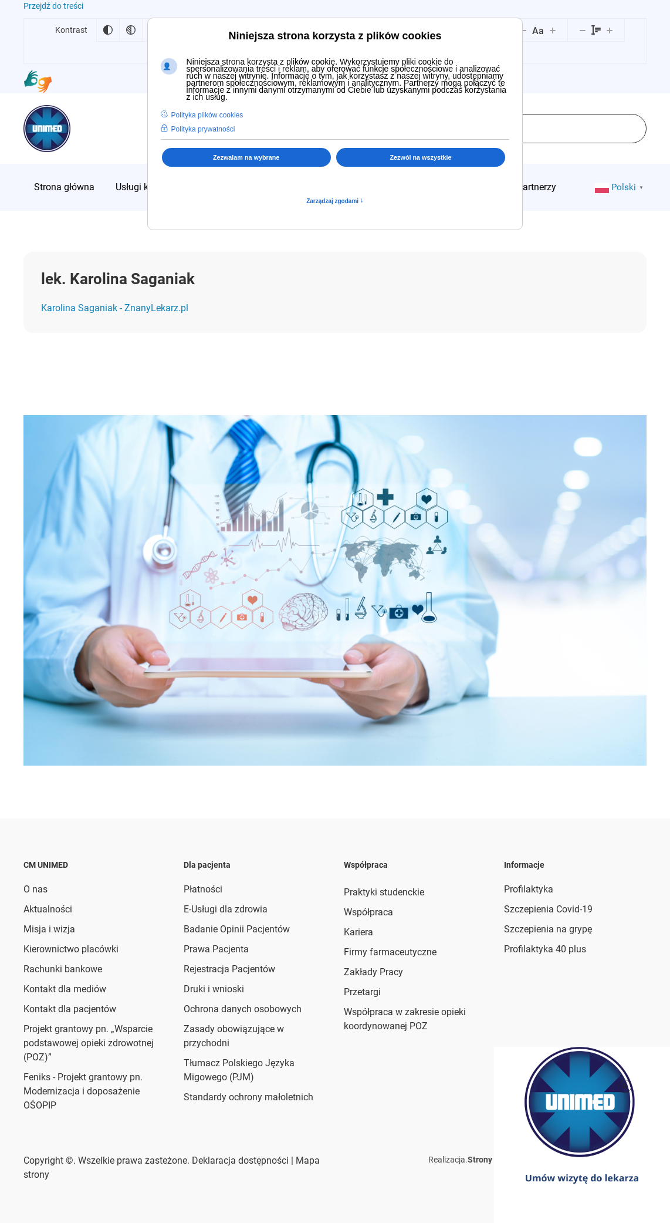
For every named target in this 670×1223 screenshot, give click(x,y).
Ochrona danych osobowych (243, 1009)
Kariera (358, 932)
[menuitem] (64, 187)
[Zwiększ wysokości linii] (609, 30)
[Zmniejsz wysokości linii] (582, 30)
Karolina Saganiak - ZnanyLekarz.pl (114, 308)
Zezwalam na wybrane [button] (246, 157)
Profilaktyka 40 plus (545, 949)
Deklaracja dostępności (240, 1160)
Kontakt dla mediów (64, 989)
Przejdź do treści (53, 6)
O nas (35, 889)
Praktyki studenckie (384, 892)
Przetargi (362, 992)
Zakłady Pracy (373, 972)
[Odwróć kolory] (108, 30)
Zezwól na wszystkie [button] (421, 157)
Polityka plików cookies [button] (207, 115)
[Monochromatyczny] (131, 30)
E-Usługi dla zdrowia (226, 909)
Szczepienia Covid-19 (548, 909)
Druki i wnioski (214, 989)
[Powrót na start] (46, 128)
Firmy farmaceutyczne (390, 952)
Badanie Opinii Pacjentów (237, 929)
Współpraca (368, 912)
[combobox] (547, 128)
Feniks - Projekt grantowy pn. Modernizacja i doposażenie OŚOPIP (83, 1091)
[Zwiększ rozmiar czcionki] (552, 30)
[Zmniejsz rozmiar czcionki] (523, 30)
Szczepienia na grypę (548, 929)
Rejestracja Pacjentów (229, 969)
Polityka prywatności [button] (203, 129)
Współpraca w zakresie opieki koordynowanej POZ (405, 1019)
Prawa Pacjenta (216, 949)
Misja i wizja (49, 929)
